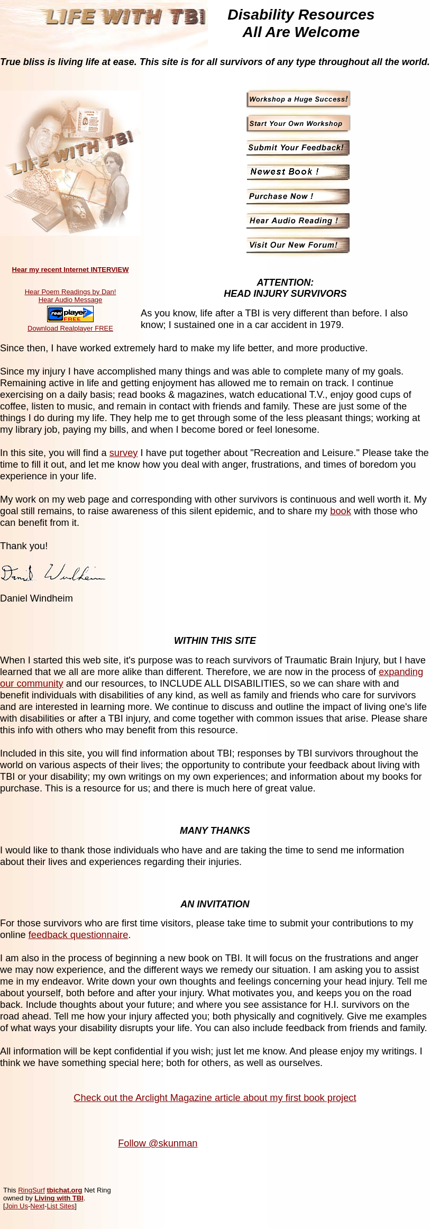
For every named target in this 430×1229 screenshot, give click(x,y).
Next (37, 1206)
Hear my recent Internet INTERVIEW (70, 270)
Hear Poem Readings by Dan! (70, 292)
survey (123, 452)
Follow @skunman (157, 1143)
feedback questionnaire (79, 934)
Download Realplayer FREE (70, 328)
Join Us (16, 1206)
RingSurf (31, 1190)
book (340, 510)
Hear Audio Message (71, 300)
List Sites (61, 1206)
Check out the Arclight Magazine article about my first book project (215, 1097)
